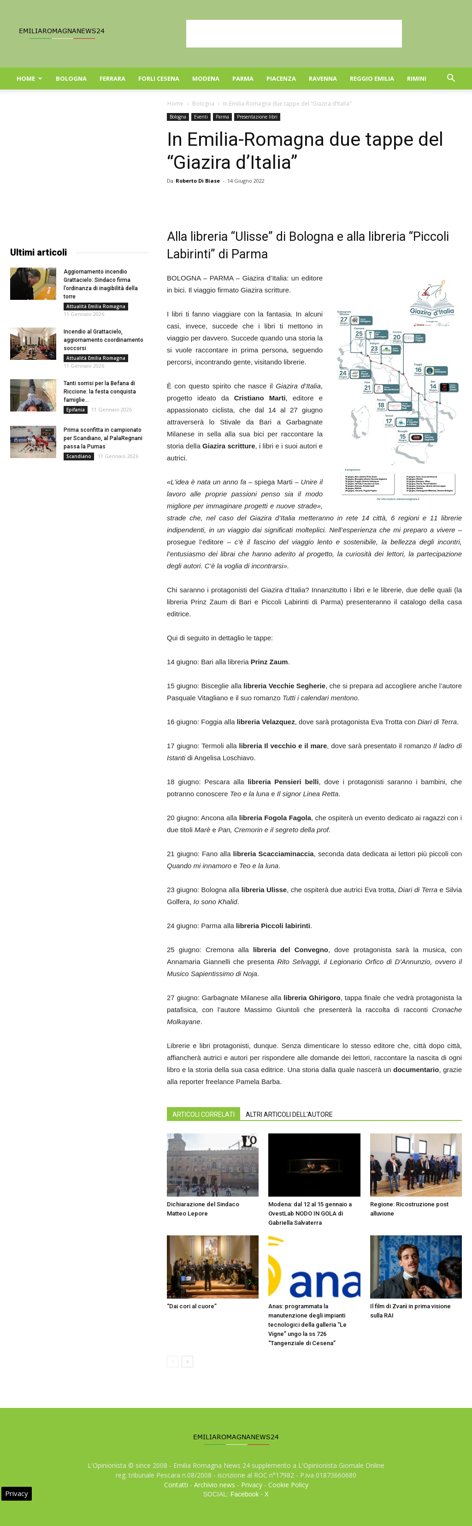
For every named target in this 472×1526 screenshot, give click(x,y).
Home (29, 78)
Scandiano (78, 456)
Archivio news (214, 1484)
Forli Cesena (158, 78)
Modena (205, 78)
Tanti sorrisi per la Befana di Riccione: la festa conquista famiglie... (100, 391)
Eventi (201, 116)
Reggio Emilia (372, 78)
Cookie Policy (288, 1484)
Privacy (251, 1484)
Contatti (176, 1484)
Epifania (75, 409)
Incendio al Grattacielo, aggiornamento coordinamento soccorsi (103, 340)
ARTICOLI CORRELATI (203, 1114)
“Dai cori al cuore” (192, 1306)
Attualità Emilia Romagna (95, 306)
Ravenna (323, 78)
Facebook (244, 1494)
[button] (451, 79)
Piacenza (281, 78)
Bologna (71, 78)
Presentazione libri (257, 116)
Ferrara (112, 78)
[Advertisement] (294, 34)
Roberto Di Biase (198, 180)
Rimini (416, 78)
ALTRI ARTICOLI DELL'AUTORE (289, 1114)
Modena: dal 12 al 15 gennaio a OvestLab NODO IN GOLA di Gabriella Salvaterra (310, 1213)
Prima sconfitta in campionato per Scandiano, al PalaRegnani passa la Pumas (103, 438)
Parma (243, 78)
